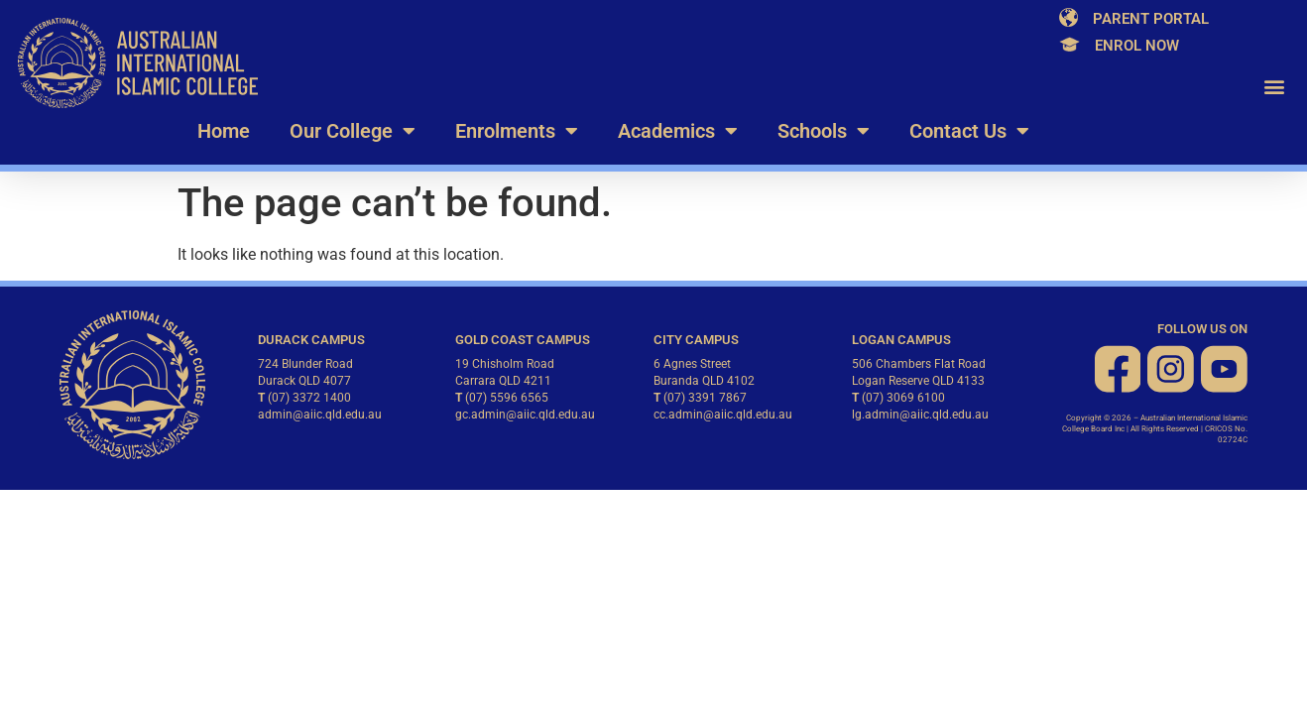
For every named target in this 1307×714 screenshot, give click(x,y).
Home (223, 131)
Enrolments (516, 131)
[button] (1273, 86)
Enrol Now (1137, 46)
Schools (823, 131)
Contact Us (969, 131)
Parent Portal (1151, 19)
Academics (678, 131)
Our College (353, 131)
